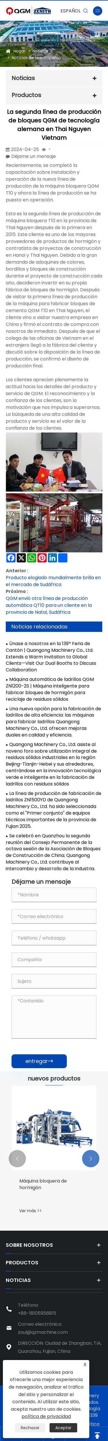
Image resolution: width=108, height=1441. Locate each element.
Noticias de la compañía (36, 58)
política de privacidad (46, 1416)
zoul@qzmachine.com (43, 1332)
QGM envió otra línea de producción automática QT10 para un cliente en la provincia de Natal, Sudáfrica (49, 605)
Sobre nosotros (29, 1245)
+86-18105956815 (37, 1313)
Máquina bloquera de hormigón (43, 1184)
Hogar (19, 51)
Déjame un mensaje (33, 156)
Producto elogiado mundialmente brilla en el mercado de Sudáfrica (53, 581)
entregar (39, 1061)
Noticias (40, 51)
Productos (26, 95)
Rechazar (30, 1428)
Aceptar (63, 1428)
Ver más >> (30, 1211)
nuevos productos (54, 1078)
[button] (17, 1158)
